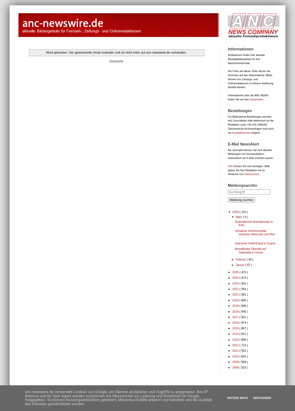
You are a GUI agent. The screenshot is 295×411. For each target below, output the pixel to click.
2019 (236, 306)
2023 (236, 283)
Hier (230, 166)
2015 (236, 328)
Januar (240, 265)
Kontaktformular (241, 132)
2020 (236, 300)
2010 (236, 356)
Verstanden (262, 398)
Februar (241, 259)
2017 (236, 317)
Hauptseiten (256, 99)
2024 (236, 277)
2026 (236, 212)
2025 (236, 272)
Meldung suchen (241, 200)
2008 (236, 367)
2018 (236, 311)
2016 (236, 322)
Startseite (116, 61)
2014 (236, 334)
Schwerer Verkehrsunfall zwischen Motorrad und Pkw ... (255, 234)
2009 (236, 362)
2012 (236, 345)
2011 (236, 350)
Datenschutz (252, 174)
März (239, 217)
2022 (236, 289)
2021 (236, 294)
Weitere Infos (237, 398)
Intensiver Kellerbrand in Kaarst (255, 243)
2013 (236, 339)
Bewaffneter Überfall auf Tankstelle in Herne (250, 250)
